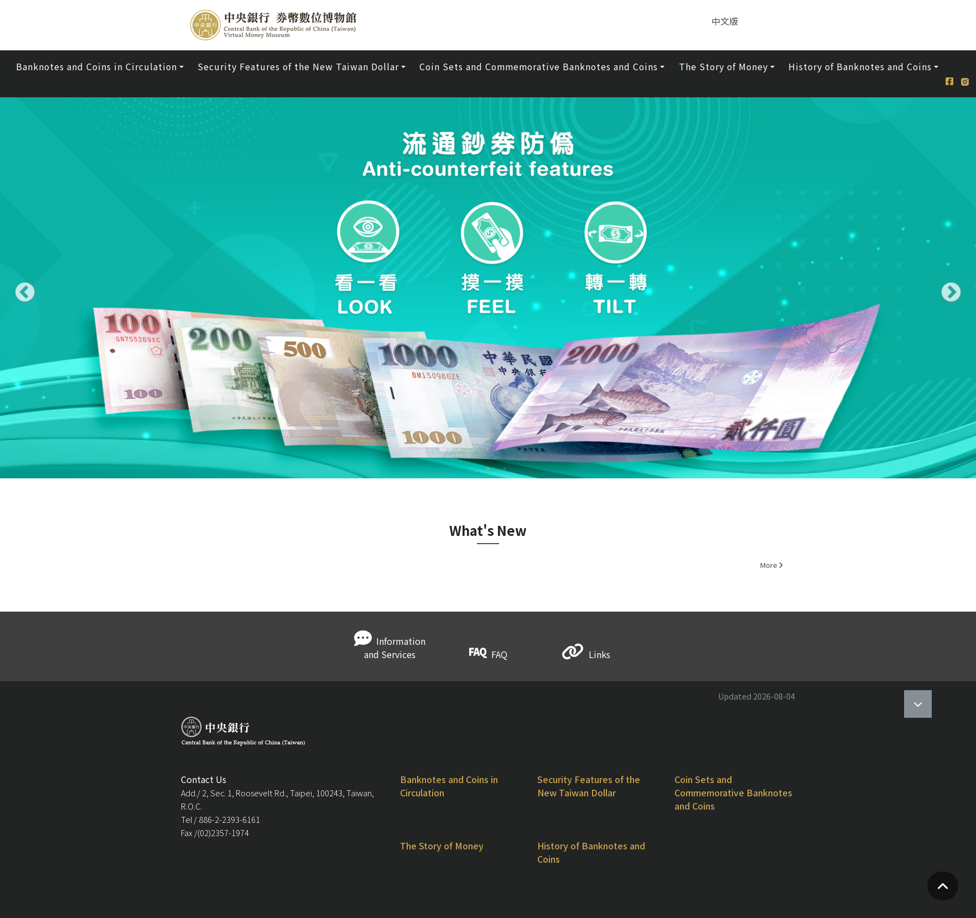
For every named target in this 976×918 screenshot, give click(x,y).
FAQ (488, 654)
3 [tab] (504, 486)
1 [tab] (471, 486)
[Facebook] (953, 73)
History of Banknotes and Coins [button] (860, 66)
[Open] (918, 704)
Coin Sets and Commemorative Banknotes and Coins (733, 792)
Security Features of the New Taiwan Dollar (588, 786)
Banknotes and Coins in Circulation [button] (96, 66)
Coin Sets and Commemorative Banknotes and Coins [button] (538, 66)
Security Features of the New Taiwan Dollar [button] (298, 66)
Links (586, 654)
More (771, 565)
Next (945, 287)
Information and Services (389, 647)
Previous (19, 287)
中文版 (725, 21)
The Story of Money (442, 845)
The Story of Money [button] (723, 66)
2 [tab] (488, 486)
